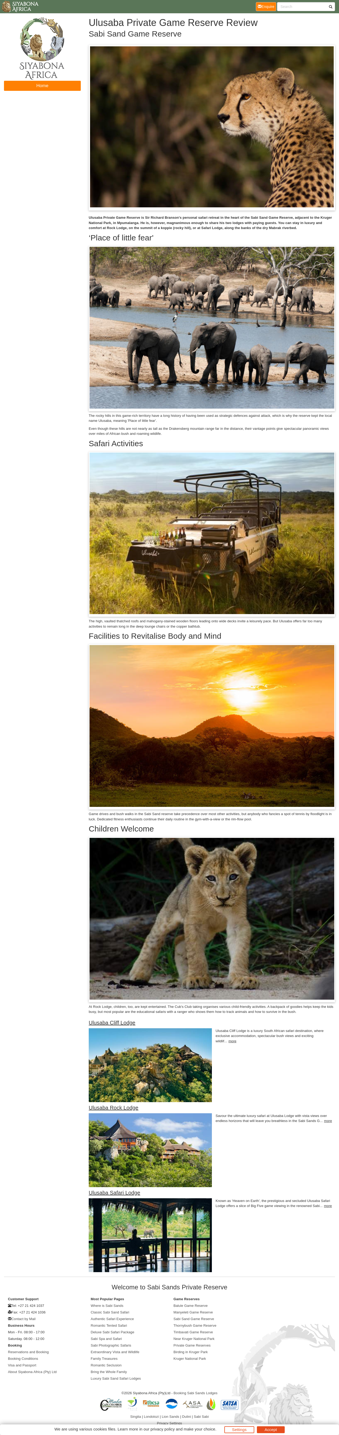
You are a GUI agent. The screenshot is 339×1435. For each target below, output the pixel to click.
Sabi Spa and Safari (106, 1339)
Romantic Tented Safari (109, 1325)
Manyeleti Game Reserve (193, 1312)
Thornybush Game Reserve (194, 1325)
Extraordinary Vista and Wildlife (115, 1352)
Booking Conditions (23, 1359)
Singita (135, 1417)
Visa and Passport (22, 1365)
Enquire (267, 6)
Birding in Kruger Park (190, 1352)
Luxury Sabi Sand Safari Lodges (116, 1378)
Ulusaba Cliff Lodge (112, 1023)
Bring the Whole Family (109, 1372)
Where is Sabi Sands (107, 1306)
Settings (239, 1429)
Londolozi (151, 1417)
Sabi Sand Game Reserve (193, 1319)
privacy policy (162, 1429)
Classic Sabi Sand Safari (110, 1312)
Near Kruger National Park (194, 1339)
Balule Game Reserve (190, 1306)
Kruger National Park (189, 1359)
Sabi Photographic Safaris (111, 1345)
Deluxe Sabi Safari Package (112, 1332)
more (233, 1041)
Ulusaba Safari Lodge (114, 1193)
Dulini (186, 1417)
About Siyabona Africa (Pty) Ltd (32, 1372)
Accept (271, 1429)
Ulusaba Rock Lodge (113, 1108)
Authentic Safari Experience (112, 1319)
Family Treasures (104, 1359)
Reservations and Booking (28, 1352)
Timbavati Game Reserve (193, 1332)
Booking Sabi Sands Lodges (195, 1393)
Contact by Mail (23, 1319)
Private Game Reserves (192, 1345)
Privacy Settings (169, 1423)
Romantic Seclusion (106, 1365)
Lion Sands (170, 1417)
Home (42, 85)
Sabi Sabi (201, 1417)
